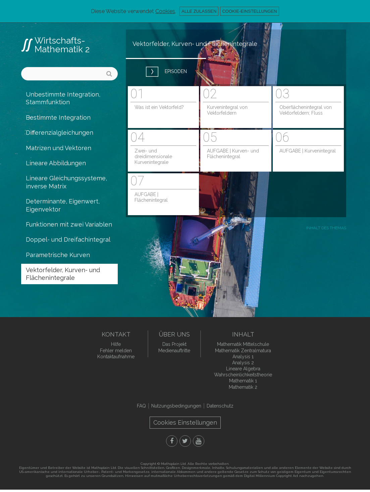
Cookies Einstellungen (185, 422)
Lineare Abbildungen (56, 163)
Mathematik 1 (243, 380)
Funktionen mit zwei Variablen (69, 224)
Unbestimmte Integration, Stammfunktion (63, 98)
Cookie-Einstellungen (249, 11)
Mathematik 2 (243, 387)
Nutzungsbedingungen (176, 406)
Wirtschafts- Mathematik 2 (62, 45)
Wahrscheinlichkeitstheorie (243, 374)
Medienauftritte (174, 350)
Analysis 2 (243, 362)
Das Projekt (174, 344)
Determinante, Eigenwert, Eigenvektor (63, 205)
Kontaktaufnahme (116, 356)
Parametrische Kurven (58, 254)
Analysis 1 (243, 356)
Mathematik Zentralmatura (243, 350)
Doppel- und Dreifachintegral (68, 239)
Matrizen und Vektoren (58, 147)
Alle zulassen (198, 11)
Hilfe (116, 344)
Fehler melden (116, 350)
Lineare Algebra (243, 368)
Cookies (165, 11)
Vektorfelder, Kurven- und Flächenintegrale (63, 273)
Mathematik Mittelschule (243, 344)
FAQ (141, 406)
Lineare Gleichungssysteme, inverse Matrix (66, 182)
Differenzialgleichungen (59, 132)
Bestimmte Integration (58, 117)
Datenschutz (220, 406)
